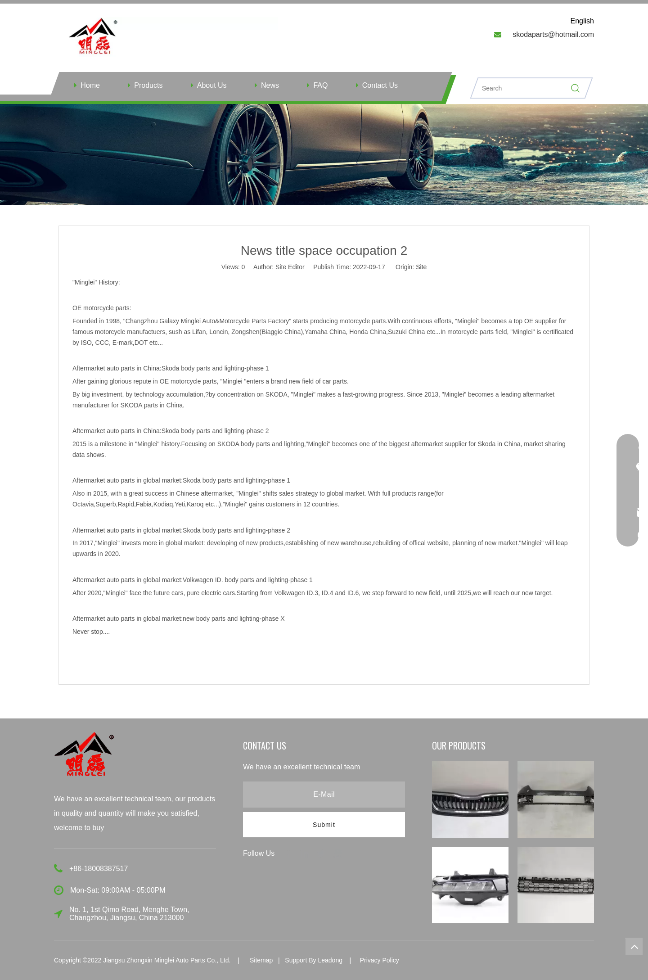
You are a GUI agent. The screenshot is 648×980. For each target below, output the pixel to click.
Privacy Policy (379, 960)
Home (90, 85)
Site (421, 267)
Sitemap (261, 960)
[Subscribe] (324, 824)
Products (148, 85)
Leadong (330, 960)
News (270, 85)
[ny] (324, 154)
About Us (212, 85)
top (634, 946)
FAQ (320, 85)
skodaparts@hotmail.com (553, 34)
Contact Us (380, 85)
